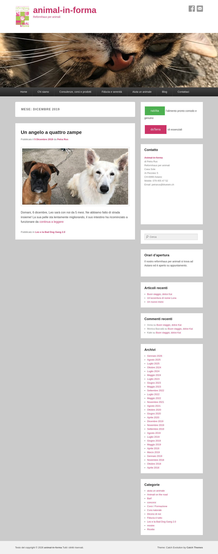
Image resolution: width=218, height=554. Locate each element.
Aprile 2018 (153, 467)
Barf (149, 498)
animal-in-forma (64, 10)
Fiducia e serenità (112, 91)
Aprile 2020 (153, 417)
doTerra (156, 129)
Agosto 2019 (154, 433)
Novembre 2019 (155, 425)
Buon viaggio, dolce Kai (159, 294)
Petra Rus (62, 139)
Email (200, 8)
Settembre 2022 (155, 390)
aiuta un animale (156, 490)
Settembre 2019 (155, 429)
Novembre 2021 (155, 402)
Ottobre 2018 (154, 463)
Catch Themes (195, 547)
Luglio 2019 (153, 436)
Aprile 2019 (153, 448)
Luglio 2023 (153, 379)
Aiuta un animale (141, 91)
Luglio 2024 (153, 371)
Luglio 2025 (153, 363)
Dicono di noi (154, 514)
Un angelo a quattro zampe (51, 132)
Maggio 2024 (154, 375)
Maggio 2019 (154, 444)
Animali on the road (157, 494)
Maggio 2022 (154, 398)
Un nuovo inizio (155, 301)
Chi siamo (43, 91)
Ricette (151, 529)
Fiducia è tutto (154, 517)
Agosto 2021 (154, 406)
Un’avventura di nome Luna (161, 298)
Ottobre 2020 (154, 409)
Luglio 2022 (153, 394)
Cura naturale (154, 510)
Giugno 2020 (154, 413)
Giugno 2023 (154, 382)
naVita (155, 110)
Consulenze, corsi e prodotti (75, 91)
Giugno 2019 (154, 440)
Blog (164, 91)
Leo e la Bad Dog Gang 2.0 (50, 232)
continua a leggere (51, 221)
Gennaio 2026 (154, 355)
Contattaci (183, 91)
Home (23, 91)
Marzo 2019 (153, 452)
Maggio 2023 (154, 386)
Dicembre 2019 (155, 421)
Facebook (192, 8)
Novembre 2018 (155, 460)
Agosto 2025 (154, 359)
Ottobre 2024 (154, 367)
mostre (151, 525)
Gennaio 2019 (154, 456)
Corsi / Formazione (157, 506)
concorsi (151, 502)
